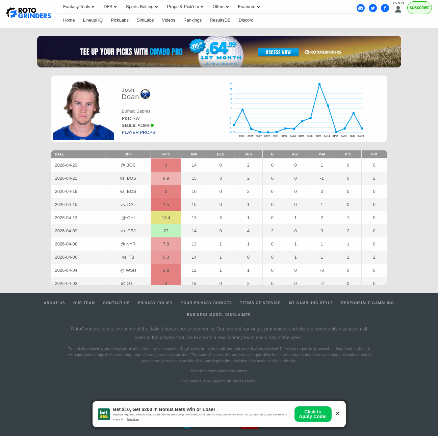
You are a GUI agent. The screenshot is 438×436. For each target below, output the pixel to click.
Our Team (84, 303)
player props (138, 132)
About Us (54, 303)
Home (69, 20)
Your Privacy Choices (206, 303)
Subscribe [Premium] (420, 8)
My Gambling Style (311, 303)
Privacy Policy (155, 303)
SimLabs (145, 20)
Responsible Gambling (367, 303)
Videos (169, 20)
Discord (246, 20)
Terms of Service (260, 303)
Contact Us (116, 303)
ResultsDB (220, 20)
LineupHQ (93, 20)
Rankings (192, 20)
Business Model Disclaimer (219, 315)
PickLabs (120, 20)
